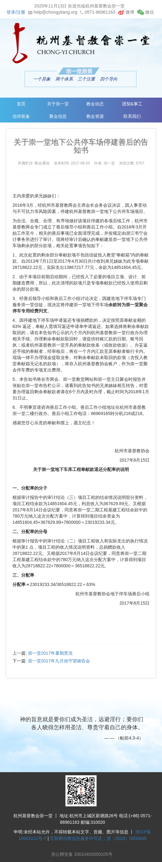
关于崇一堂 (58, 103)
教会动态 (95, 103)
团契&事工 (132, 103)
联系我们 (132, 116)
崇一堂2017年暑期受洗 (50, 653)
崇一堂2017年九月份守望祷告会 (59, 660)
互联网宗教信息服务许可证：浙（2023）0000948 (98, 838)
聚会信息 (58, 116)
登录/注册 (16, 12)
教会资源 (95, 116)
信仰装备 (21, 116)
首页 (21, 103)
